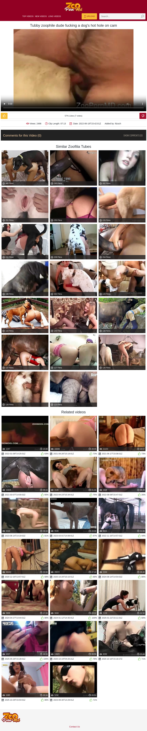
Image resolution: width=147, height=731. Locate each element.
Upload (89, 16)
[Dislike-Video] (142, 116)
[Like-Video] (4, 116)
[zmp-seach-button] (142, 16)
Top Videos (28, 16)
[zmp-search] (122, 16)
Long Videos (54, 16)
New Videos (41, 16)
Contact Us (74, 726)
